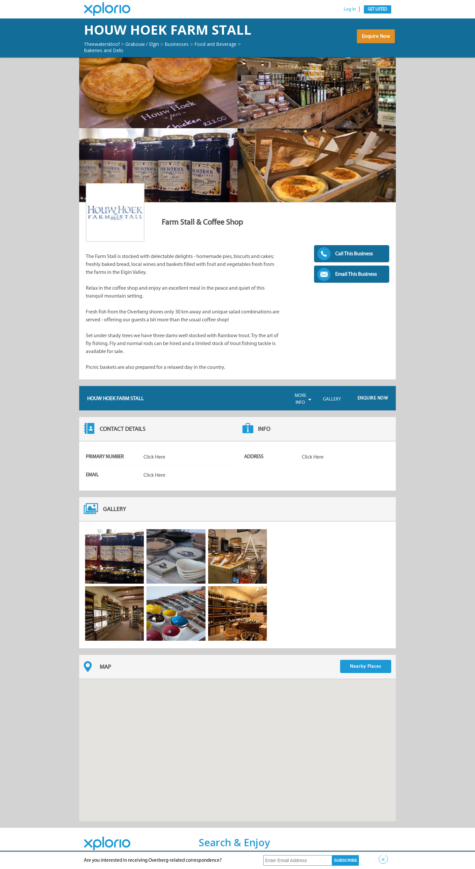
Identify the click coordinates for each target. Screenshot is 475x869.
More (300, 399)
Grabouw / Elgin (152, 44)
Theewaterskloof (105, 44)
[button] (237, 744)
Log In (350, 9)
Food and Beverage (235, 44)
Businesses (191, 44)
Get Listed (377, 9)
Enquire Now (374, 39)
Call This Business (354, 253)
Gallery (332, 399)
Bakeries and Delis (107, 50)
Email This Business (356, 274)
